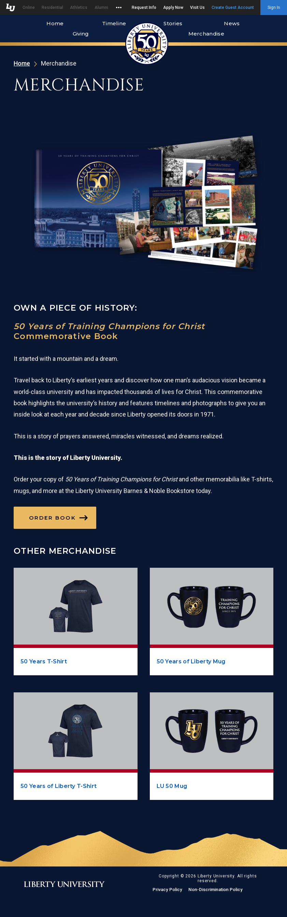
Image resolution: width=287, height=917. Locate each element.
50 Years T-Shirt (43, 661)
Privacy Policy (167, 889)
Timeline (114, 23)
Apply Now (173, 7)
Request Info (144, 7)
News (232, 23)
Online (29, 7)
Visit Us (197, 7)
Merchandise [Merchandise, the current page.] (206, 33)
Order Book (52, 517)
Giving (81, 33)
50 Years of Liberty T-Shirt (58, 786)
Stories (172, 23)
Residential (52, 7)
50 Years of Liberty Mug (191, 661)
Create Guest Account (233, 7)
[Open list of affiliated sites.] (117, 7)
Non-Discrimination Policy (215, 889)
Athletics (78, 7)
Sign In (274, 7)
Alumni (101, 7)
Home (54, 23)
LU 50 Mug (172, 786)
